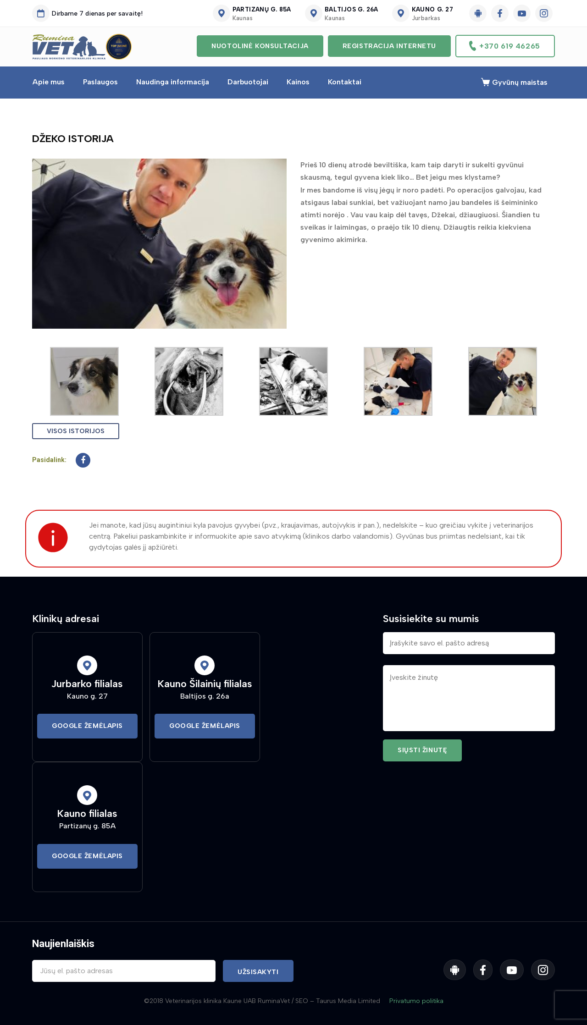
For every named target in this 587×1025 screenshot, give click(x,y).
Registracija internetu (389, 46)
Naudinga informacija (172, 81)
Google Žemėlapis (87, 726)
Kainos (298, 81)
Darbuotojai (247, 81)
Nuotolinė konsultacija (259, 46)
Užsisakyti (258, 972)
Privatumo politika (416, 1001)
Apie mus (49, 81)
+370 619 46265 (509, 46)
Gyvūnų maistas (520, 82)
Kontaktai (344, 81)
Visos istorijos (76, 431)
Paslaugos (100, 81)
